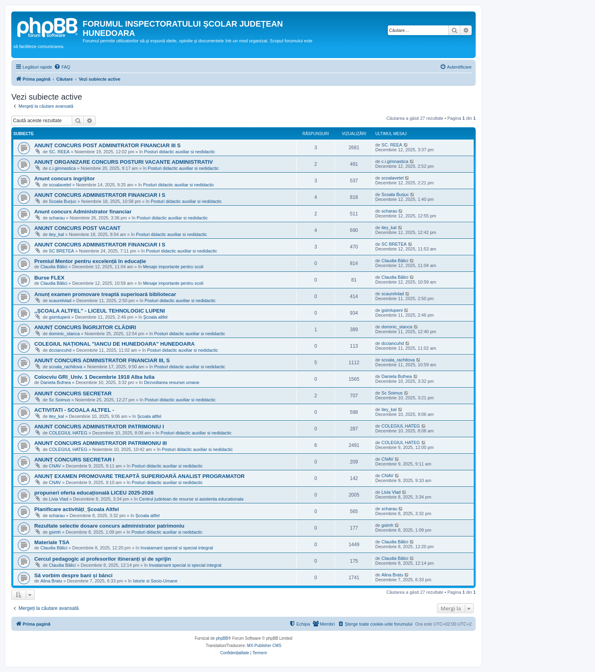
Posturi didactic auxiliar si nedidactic (179, 151)
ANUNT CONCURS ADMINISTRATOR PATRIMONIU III (100, 443)
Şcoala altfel (156, 317)
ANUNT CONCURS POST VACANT (77, 228)
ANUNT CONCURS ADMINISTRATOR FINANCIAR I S (99, 195)
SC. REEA (59, 151)
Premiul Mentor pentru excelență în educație (90, 261)
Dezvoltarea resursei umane (172, 382)
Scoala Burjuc (62, 201)
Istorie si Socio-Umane (155, 580)
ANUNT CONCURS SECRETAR (73, 393)
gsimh (54, 532)
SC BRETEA (61, 250)
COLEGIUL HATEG (68, 432)
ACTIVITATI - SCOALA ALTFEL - (74, 410)
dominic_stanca (64, 333)
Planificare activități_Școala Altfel (76, 509)
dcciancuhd (60, 350)
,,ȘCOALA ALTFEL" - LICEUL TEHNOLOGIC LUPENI (99, 311)
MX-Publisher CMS (264, 645)
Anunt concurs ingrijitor (64, 178)
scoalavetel (60, 184)
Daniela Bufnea (55, 382)
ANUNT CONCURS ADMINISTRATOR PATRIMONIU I (99, 427)
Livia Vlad (58, 499)
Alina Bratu (51, 580)
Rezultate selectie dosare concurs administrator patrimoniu (109, 526)
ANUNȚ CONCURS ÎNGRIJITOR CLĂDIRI (85, 327)
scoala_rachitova (65, 366)
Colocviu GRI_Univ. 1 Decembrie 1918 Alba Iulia (94, 377)
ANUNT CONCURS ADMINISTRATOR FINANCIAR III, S (102, 360)
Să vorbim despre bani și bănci (73, 575)
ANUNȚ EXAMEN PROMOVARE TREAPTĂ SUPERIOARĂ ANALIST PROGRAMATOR (139, 476)
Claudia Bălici (53, 266)
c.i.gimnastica (62, 168)
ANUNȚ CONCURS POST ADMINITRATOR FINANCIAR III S (107, 145)
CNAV (55, 465)
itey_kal (56, 234)
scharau (56, 217)
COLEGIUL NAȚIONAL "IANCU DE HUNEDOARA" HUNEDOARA (114, 344)
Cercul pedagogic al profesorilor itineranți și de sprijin (102, 559)
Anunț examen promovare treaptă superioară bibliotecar (105, 294)
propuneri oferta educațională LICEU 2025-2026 (94, 493)
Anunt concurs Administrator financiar (82, 212)
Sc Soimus (59, 399)
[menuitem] (62, 67)
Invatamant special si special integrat (177, 547)
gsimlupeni (59, 317)
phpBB (222, 638)
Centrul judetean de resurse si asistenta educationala (191, 499)
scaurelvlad (60, 300)
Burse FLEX (49, 278)
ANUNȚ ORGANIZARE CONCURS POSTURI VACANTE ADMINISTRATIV (123, 162)
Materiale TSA (51, 542)
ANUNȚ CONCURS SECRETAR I (74, 460)
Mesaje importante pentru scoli (173, 266)
